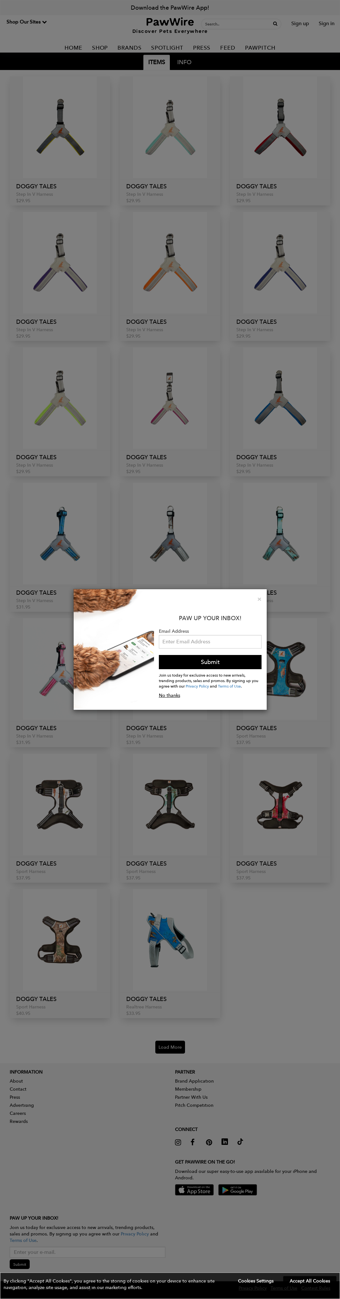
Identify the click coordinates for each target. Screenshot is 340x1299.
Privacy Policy (197, 686)
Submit (210, 662)
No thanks (169, 695)
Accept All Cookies (310, 1281)
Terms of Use (229, 686)
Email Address (174, 631)
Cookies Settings (255, 1281)
